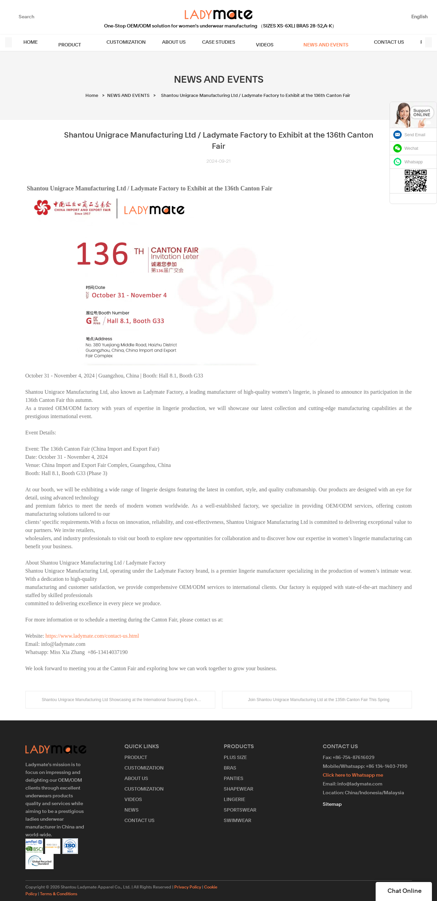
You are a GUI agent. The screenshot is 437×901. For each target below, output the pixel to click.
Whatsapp (413, 162)
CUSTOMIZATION (120, 42)
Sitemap (332, 804)
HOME (33, 42)
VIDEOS (254, 42)
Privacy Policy (187, 887)
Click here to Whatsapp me (353, 775)
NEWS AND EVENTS (306, 42)
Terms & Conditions (58, 894)
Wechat (411, 148)
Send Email (414, 134)
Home (91, 96)
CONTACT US (365, 42)
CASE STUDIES (212, 42)
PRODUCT (68, 42)
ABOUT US (168, 42)
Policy (404, 42)
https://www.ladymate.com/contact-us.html (92, 636)
